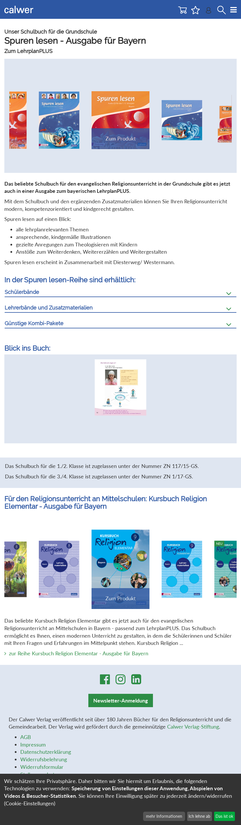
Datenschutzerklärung (45, 752)
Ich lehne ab (199, 816)
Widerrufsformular (41, 767)
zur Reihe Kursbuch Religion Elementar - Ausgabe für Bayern (78, 653)
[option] (120, 390)
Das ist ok (224, 816)
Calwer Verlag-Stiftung (193, 726)
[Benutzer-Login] (208, 12)
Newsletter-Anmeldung (120, 700)
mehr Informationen (164, 816)
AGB (25, 737)
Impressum (33, 744)
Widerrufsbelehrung (43, 759)
